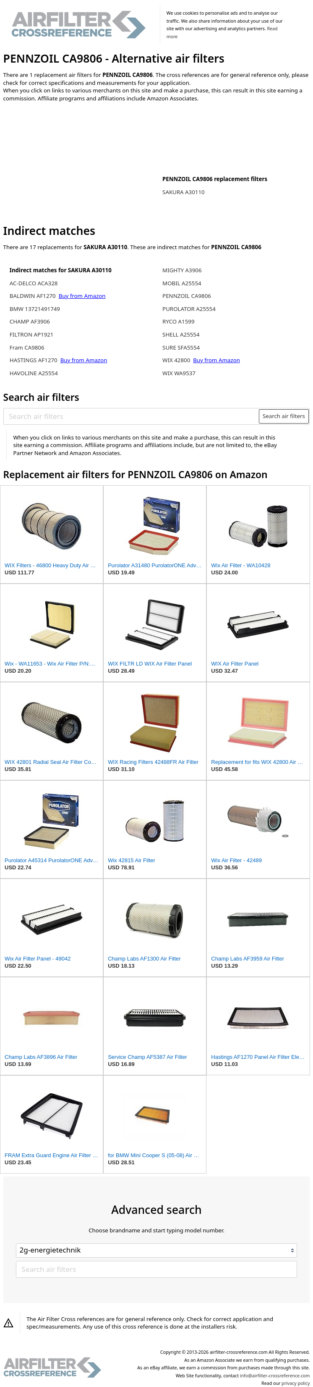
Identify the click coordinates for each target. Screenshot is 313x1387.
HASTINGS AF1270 (33, 360)
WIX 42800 (176, 360)
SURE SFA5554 (181, 347)
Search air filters (284, 416)
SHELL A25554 (180, 334)
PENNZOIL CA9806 (186, 296)
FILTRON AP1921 (32, 334)
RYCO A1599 (178, 321)
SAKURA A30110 (183, 192)
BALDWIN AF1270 (33, 296)
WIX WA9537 (179, 373)
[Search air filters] (131, 416)
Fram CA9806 (27, 347)
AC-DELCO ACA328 (34, 283)
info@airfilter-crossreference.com (275, 1376)
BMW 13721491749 (35, 309)
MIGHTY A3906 (181, 270)
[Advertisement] (73, 163)
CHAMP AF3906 (30, 321)
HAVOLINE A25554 (34, 373)
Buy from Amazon (82, 296)
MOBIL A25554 (181, 283)
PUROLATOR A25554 (189, 309)
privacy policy (296, 1383)
